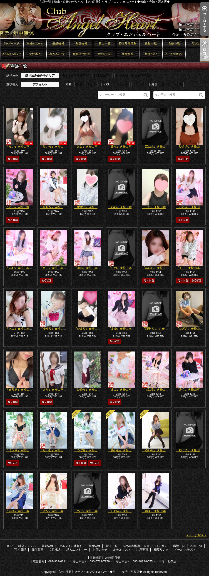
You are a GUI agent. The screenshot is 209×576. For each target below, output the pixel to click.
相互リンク (150, 54)
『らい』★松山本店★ (20, 146)
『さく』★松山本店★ (54, 268)
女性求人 (35, 54)
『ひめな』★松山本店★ (90, 389)
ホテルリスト (104, 54)
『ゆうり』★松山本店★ (56, 328)
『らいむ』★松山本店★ (56, 450)
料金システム (35, 44)
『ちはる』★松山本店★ (158, 389)
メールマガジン (174, 54)
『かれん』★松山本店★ (192, 207)
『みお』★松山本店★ (20, 268)
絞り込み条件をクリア (40, 75)
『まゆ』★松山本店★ (122, 328)
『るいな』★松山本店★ (158, 450)
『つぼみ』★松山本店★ (90, 450)
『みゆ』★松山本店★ (20, 511)
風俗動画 (11, 54)
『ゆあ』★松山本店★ (88, 268)
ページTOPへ (198, 535)
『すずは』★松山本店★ (90, 207)
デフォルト (40, 84)
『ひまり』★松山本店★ (90, 328)
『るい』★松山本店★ (20, 207)
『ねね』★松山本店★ (122, 207)
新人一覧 (104, 44)
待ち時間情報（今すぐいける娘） (127, 44)
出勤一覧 (150, 44)
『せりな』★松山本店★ (56, 207)
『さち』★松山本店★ (54, 389)
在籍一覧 (174, 44)
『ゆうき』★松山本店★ (192, 450)
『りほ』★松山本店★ (157, 207)
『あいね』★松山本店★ (124, 450)
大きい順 (138, 84)
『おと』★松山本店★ (88, 146)
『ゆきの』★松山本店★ (192, 146)
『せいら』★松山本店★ (56, 146)
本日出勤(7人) (102, 75)
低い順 (79, 84)
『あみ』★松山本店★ (20, 328)
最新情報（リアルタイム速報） (58, 44)
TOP (11, 44)
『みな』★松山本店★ (122, 146)
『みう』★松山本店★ (191, 389)
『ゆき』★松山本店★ (157, 511)
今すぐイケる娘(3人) (75, 75)
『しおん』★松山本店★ (124, 511)
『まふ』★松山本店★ (122, 389)
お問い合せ (81, 54)
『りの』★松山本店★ (122, 268)
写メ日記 (197, 44)
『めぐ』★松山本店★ (88, 511)
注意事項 (127, 54)
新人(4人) (121, 75)
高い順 (92, 84)
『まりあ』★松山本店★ (22, 389)
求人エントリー (58, 54)
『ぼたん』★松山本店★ (158, 146)
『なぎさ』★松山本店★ (192, 328)
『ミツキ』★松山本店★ (22, 450)
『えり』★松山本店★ (191, 268)
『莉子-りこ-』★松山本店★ (160, 328)
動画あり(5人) (141, 75)
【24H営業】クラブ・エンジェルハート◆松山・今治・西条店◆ (99, 572)
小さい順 (123, 84)
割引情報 (81, 44)
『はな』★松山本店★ (54, 511)
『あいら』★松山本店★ (158, 268)
